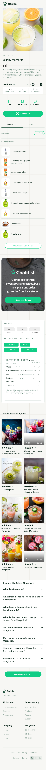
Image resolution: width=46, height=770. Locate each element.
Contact (6, 738)
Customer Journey (10, 707)
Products (28, 711)
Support (28, 719)
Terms (24, 758)
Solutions (6, 711)
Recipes (28, 715)
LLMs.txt (7, 758)
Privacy (16, 758)
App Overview (30, 707)
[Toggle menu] (40, 3)
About (5, 730)
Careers (6, 734)
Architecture (8, 715)
